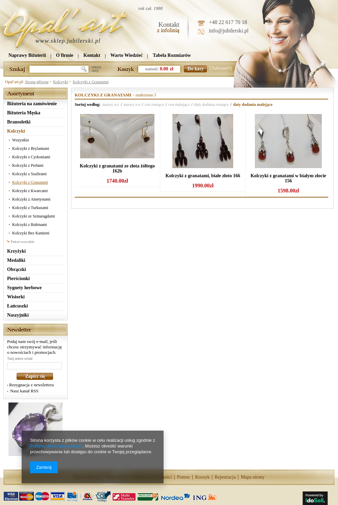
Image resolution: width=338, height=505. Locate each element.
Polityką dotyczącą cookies (56, 446)
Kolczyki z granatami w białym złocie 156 (288, 178)
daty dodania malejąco (252, 104)
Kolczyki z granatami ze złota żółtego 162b (117, 168)
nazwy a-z (110, 104)
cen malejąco (179, 104)
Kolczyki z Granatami (90, 81)
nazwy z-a (132, 104)
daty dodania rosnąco (211, 104)
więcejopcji (96, 69)
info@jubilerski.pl (228, 30)
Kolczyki (60, 81)
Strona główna (37, 81)
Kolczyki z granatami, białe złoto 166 (203, 175)
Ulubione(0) (220, 68)
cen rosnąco (154, 104)
